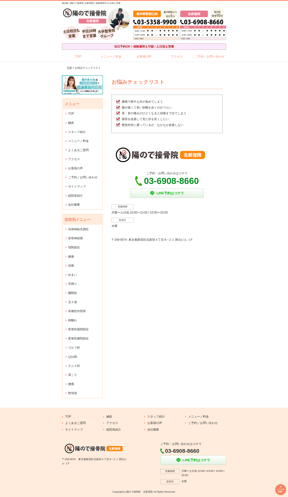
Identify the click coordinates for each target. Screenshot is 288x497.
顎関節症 (74, 247)
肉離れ (72, 320)
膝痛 (71, 256)
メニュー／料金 (111, 56)
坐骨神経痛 (75, 238)
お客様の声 (144, 56)
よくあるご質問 (78, 150)
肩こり (72, 374)
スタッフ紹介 (77, 131)
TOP (78, 56)
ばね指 (72, 356)
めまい (72, 274)
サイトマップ (77, 186)
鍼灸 (71, 122)
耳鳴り (72, 283)
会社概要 (74, 204)
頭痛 (71, 265)
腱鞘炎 (72, 292)
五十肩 (72, 302)
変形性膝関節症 (78, 338)
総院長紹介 (75, 195)
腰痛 (71, 384)
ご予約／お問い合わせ (209, 56)
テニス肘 (74, 365)
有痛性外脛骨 (77, 311)
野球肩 (72, 393)
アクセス (177, 56)
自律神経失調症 (78, 229)
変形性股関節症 (78, 329)
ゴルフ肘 (74, 347)
